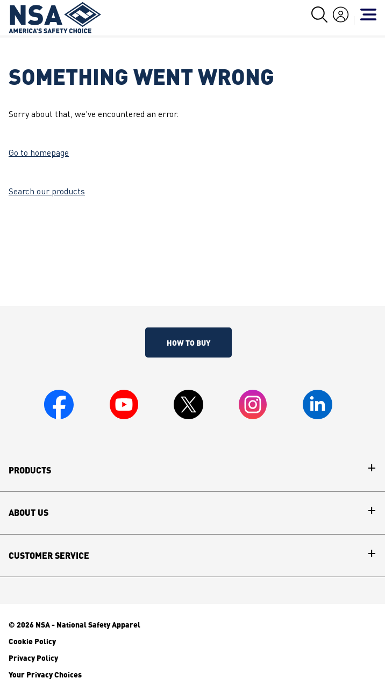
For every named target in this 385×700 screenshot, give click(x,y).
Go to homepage (39, 153)
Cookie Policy (32, 641)
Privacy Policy (33, 657)
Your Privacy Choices (45, 674)
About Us (28, 512)
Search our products (47, 192)
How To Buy (188, 342)
